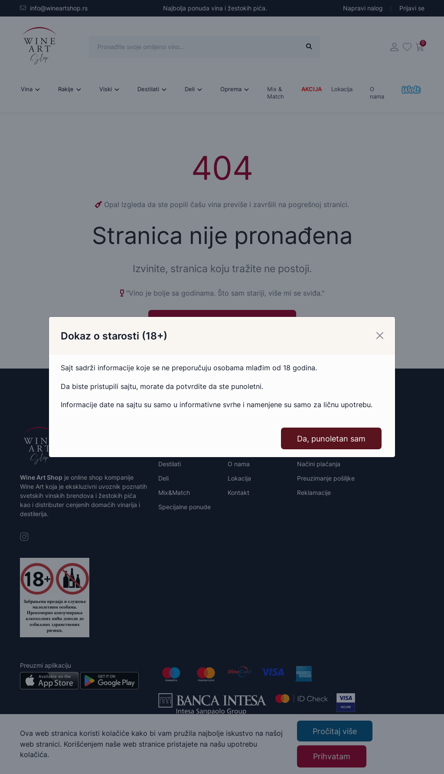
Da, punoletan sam (331, 438)
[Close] (379, 335)
